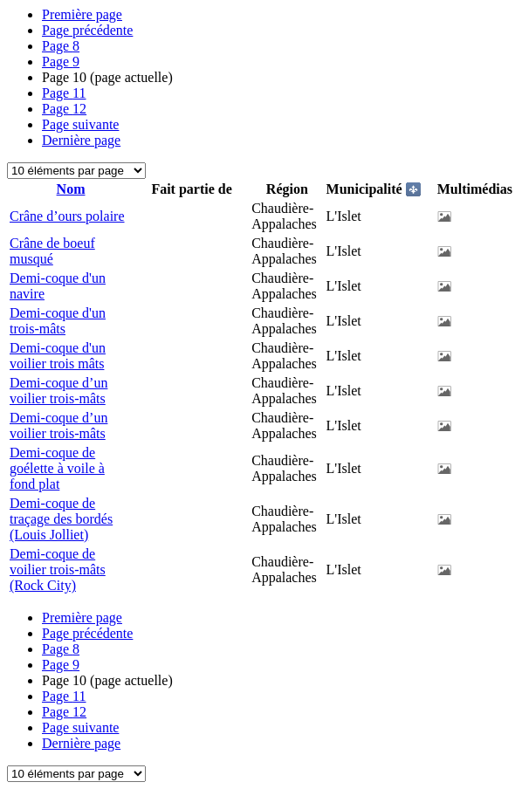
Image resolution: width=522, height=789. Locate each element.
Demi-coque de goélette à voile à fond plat (57, 468)
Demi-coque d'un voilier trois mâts (58, 355)
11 (64, 93)
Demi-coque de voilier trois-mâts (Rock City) (58, 569)
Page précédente (87, 30)
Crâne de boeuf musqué (52, 251)
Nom (71, 189)
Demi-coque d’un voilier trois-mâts (58, 390)
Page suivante (80, 124)
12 (64, 108)
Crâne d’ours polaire (67, 216)
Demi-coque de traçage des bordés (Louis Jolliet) (61, 519)
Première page (82, 14)
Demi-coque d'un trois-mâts (58, 320)
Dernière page (81, 140)
